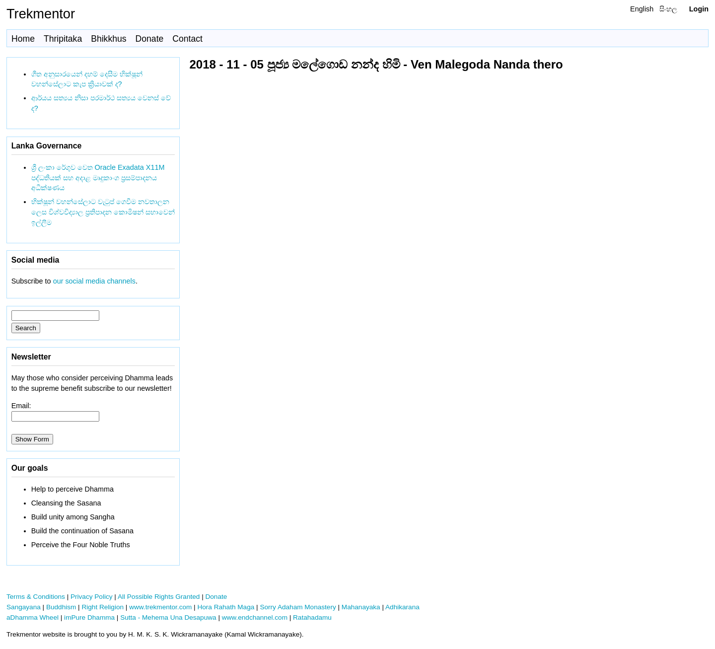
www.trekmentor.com (160, 607)
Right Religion (102, 607)
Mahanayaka (361, 607)
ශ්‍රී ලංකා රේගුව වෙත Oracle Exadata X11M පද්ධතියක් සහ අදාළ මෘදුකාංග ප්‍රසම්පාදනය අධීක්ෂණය (98, 177)
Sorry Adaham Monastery (298, 607)
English (641, 9)
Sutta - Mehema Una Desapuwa (168, 617)
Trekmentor (40, 13)
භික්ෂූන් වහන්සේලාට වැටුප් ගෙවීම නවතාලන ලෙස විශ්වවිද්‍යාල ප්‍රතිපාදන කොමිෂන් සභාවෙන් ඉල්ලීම (103, 212)
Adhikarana (402, 607)
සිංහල (668, 9)
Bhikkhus (108, 39)
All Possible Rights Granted (159, 596)
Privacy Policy (92, 596)
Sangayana (23, 607)
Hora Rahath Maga (225, 607)
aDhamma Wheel (32, 617)
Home (23, 39)
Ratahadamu (312, 617)
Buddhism (61, 607)
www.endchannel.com (254, 617)
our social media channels (94, 281)
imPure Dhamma (89, 617)
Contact (187, 39)
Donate (150, 39)
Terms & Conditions (35, 596)
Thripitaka (63, 39)
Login (699, 9)
